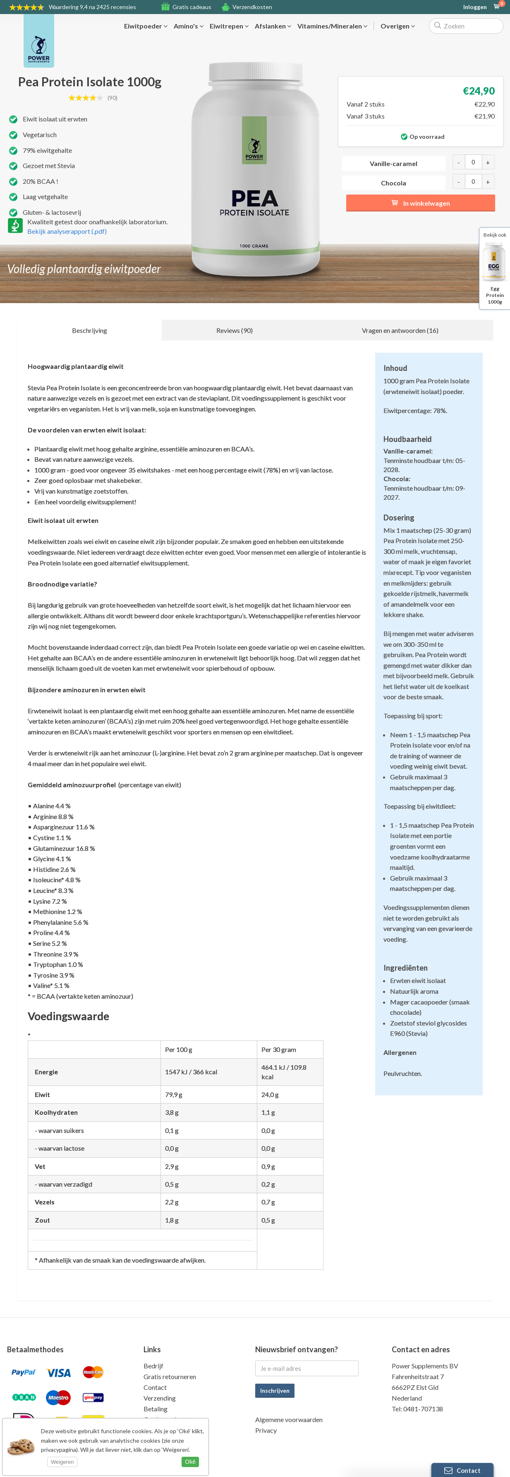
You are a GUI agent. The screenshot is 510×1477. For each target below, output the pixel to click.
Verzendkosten (252, 6)
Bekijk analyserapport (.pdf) (67, 231)
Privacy (266, 1430)
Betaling (156, 1409)
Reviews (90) (234, 330)
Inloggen (475, 7)
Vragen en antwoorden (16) (400, 330)
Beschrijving (89, 330)
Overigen (398, 26)
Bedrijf (153, 1366)
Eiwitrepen (229, 26)
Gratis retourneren (170, 1376)
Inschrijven (275, 1390)
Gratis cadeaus (191, 6)
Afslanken (273, 26)
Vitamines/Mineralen (332, 26)
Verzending (160, 1398)
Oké (190, 1461)
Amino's (189, 26)
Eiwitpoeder (146, 26)
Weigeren (62, 1462)
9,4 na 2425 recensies (92, 6)
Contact (155, 1387)
